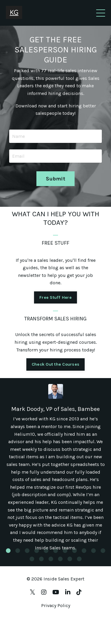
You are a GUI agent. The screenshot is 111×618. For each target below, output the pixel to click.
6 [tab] (56, 551)
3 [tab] (27, 551)
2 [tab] (18, 551)
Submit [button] (55, 178)
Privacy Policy (55, 605)
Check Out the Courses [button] (55, 364)
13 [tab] (41, 559)
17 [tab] (79, 559)
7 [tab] (65, 551)
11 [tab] (103, 551)
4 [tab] (37, 551)
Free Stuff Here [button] (55, 297)
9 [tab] (84, 551)
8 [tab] (75, 551)
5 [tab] (46, 551)
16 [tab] (70, 559)
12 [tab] (32, 559)
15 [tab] (60, 559)
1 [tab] (8, 551)
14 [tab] (51, 559)
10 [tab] (93, 551)
